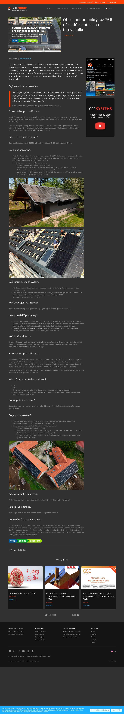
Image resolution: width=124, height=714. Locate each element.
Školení (93, 637)
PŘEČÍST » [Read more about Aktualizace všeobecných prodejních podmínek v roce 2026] (86, 606)
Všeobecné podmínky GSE (71, 631)
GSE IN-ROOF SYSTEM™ (15, 631)
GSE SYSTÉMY (77, 8)
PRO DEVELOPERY (62, 9)
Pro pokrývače (40, 637)
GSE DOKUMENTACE (94, 8)
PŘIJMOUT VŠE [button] (116, 710)
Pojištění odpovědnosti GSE (72, 634)
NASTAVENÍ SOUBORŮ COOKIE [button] (100, 710)
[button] (19, 550)
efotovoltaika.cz (25, 59)
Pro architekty (40, 640)
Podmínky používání (44, 656)
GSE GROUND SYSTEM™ (16, 634)
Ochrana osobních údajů (16, 656)
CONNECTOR (111, 2)
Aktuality (93, 634)
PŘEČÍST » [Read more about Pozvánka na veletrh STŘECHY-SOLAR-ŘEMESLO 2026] (49, 606)
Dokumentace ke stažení (71, 637)
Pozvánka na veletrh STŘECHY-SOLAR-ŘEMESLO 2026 (61, 596)
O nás (92, 631)
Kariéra (93, 643)
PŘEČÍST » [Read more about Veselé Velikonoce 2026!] (12, 600)
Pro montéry (39, 634)
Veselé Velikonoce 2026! (22, 593)
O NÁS (50, 8)
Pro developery (40, 631)
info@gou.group (99, 2)
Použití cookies (31, 656)
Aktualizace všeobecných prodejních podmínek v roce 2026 (98, 596)
